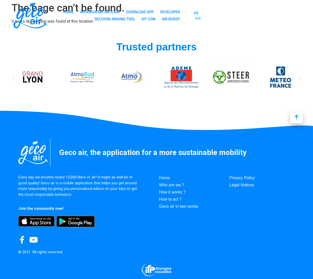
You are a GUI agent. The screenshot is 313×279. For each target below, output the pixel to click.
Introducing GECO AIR (133, 12)
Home (101, 12)
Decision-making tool (240, 12)
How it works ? (172, 192)
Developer (203, 12)
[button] (13, 78)
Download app (173, 12)
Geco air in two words (178, 206)
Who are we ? (171, 185)
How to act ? (170, 199)
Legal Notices (242, 185)
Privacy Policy (242, 178)
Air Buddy (251, 19)
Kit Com (229, 19)
